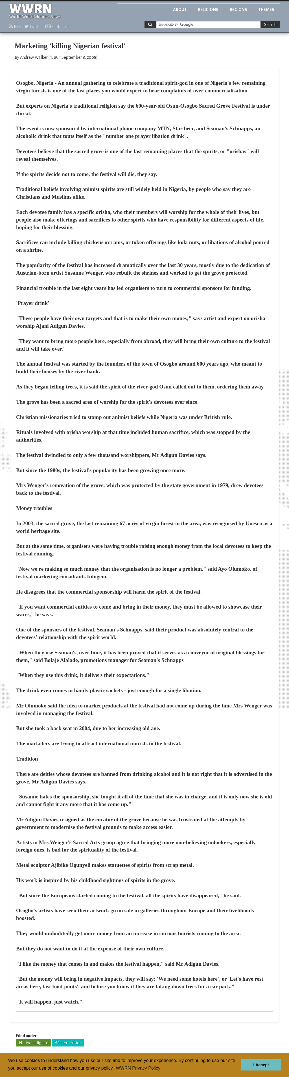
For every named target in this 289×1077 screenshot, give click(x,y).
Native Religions (34, 1043)
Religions (208, 9)
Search (270, 24)
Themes (266, 9)
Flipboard (57, 26)
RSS (15, 26)
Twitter (33, 26)
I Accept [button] (261, 1065)
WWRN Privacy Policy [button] (138, 1068)
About (180, 9)
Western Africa (68, 1043)
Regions (238, 9)
